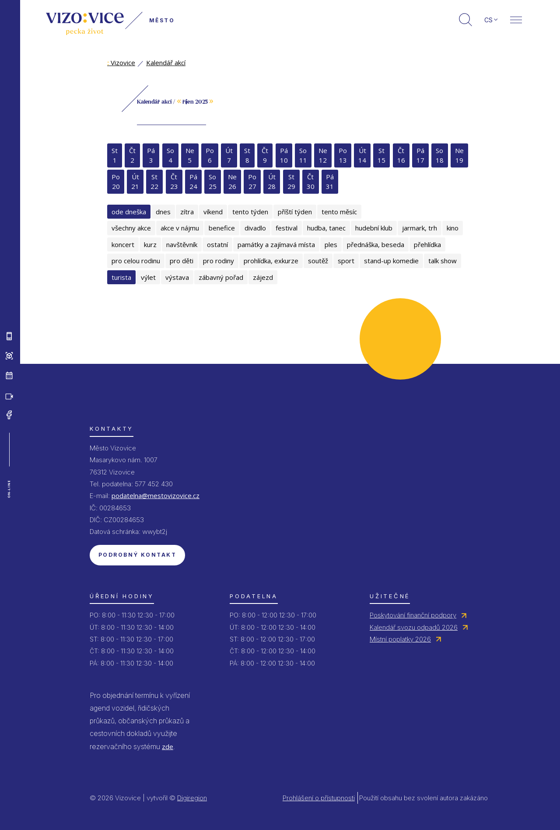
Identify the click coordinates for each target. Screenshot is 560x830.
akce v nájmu (180, 227)
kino (452, 227)
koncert (123, 244)
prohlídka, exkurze (271, 260)
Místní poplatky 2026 (400, 639)
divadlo (255, 227)
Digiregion (192, 798)
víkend (213, 211)
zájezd (263, 277)
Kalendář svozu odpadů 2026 (414, 627)
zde (167, 746)
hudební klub (373, 227)
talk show (442, 260)
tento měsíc (339, 211)
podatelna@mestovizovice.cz (156, 495)
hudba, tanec (326, 227)
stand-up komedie (391, 260)
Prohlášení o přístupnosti (319, 798)
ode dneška (129, 211)
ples (331, 244)
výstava (177, 277)
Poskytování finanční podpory (413, 615)
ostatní (217, 244)
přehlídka (427, 244)
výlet (148, 277)
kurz (150, 244)
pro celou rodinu (136, 260)
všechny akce (131, 227)
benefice (222, 227)
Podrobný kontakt (137, 554)
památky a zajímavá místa (276, 244)
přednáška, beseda (375, 244)
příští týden (295, 211)
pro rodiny (218, 260)
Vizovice (121, 62)
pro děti (181, 260)
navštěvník (181, 244)
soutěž (318, 260)
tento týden (250, 211)
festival (287, 227)
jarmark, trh (419, 227)
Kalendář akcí (166, 62)
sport (346, 260)
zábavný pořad (221, 277)
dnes (163, 211)
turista (121, 277)
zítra (187, 211)
